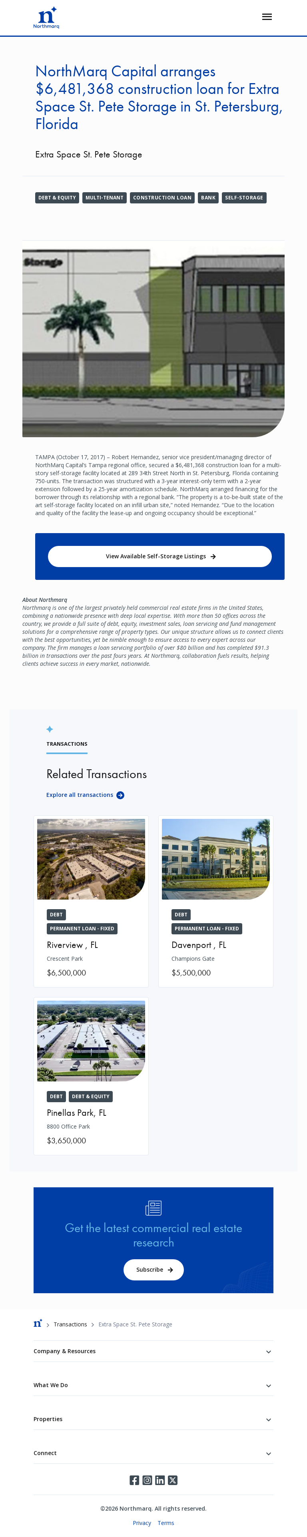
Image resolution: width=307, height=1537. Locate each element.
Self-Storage (244, 197)
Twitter (172, 1480)
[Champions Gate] (216, 901)
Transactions (70, 1324)
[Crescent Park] (91, 901)
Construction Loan (162, 197)
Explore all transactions (79, 794)
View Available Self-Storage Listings (156, 556)
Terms (165, 1523)
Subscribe (149, 1269)
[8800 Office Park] (91, 1076)
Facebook (134, 1480)
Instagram (147, 1480)
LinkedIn (160, 1480)
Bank (208, 197)
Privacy (142, 1523)
